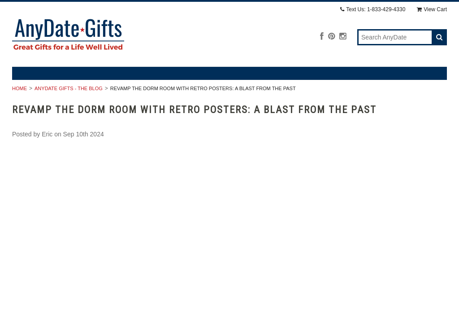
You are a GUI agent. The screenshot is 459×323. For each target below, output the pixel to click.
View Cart (432, 9)
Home (19, 88)
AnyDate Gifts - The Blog (69, 88)
